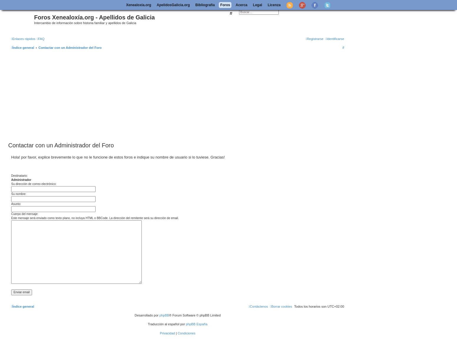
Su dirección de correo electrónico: (33, 184)
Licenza (274, 5)
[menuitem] (40, 38)
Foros (225, 5)
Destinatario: (19, 175)
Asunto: (16, 204)
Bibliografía (205, 5)
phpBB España (196, 324)
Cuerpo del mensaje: (24, 214)
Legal (257, 5)
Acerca (241, 5)
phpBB (164, 315)
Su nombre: (18, 194)
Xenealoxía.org (138, 5)
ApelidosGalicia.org (173, 5)
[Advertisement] (177, 96)
